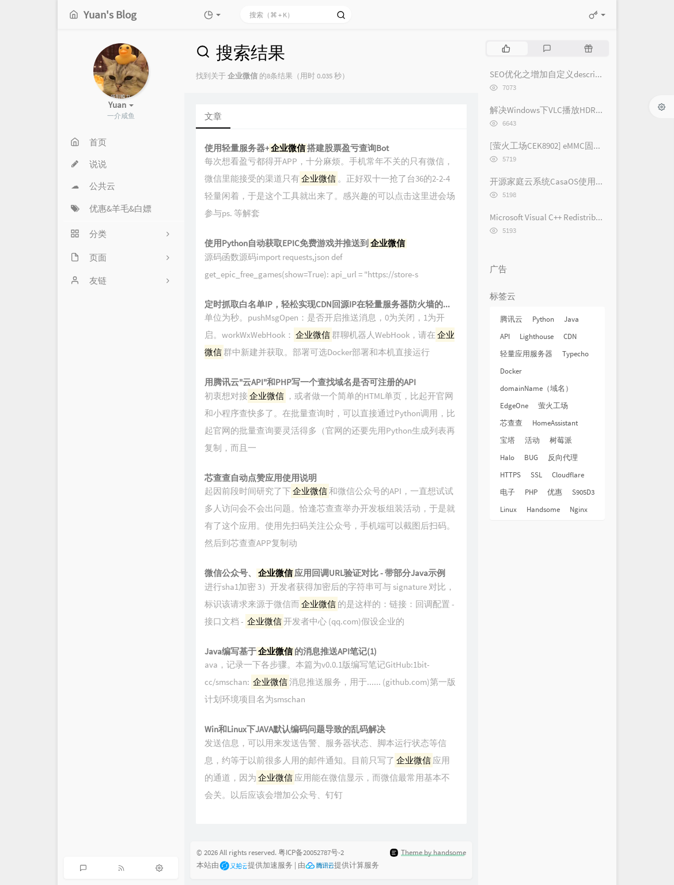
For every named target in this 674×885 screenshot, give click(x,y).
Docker (511, 371)
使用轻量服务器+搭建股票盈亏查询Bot (297, 148)
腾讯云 (511, 319)
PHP (531, 492)
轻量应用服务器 (526, 354)
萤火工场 (553, 406)
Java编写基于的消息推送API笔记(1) (291, 652)
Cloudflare (568, 475)
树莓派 (561, 440)
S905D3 (583, 492)
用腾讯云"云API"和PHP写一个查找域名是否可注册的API (310, 382)
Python (543, 319)
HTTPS (510, 475)
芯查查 (511, 423)
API (505, 336)
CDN (570, 336)
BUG (531, 457)
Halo (507, 457)
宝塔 (507, 440)
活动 (532, 440)
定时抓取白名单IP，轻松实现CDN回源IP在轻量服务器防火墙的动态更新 (331, 305)
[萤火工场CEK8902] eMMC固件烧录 (554, 145)
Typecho (575, 354)
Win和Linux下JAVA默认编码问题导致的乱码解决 (295, 730)
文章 (213, 116)
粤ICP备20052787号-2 (311, 852)
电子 (507, 492)
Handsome (543, 509)
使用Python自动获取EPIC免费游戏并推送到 (306, 243)
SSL (536, 475)
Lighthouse (537, 336)
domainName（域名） (536, 388)
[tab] (506, 48)
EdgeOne (514, 406)
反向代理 (563, 457)
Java (571, 319)
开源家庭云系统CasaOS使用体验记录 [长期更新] (581, 181)
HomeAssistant (555, 423)
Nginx (579, 509)
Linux (508, 509)
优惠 (554, 492)
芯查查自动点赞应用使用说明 (261, 478)
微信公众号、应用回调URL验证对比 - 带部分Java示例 (325, 573)
